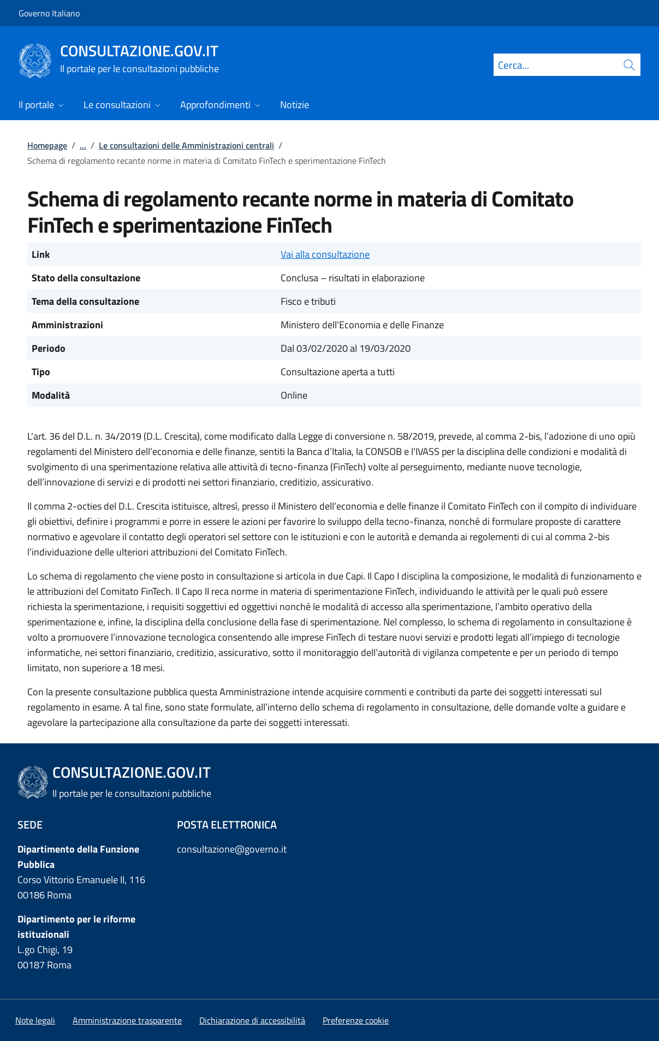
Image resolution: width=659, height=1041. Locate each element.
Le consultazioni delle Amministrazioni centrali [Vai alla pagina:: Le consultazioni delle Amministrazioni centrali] (186, 145)
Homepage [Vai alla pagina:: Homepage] (47, 145)
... (83, 145)
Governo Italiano (49, 13)
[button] (356, 1020)
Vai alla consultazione (325, 254)
